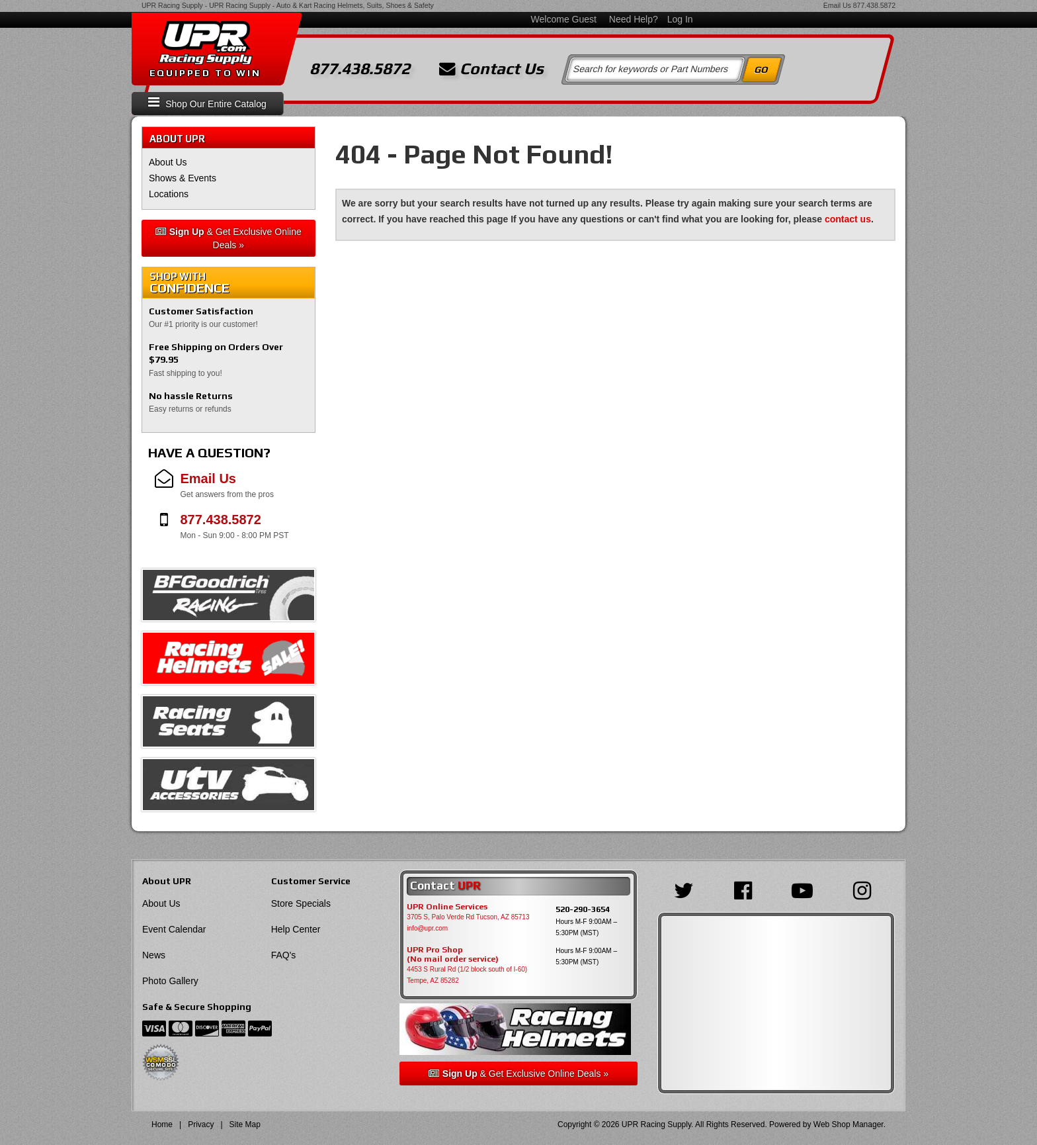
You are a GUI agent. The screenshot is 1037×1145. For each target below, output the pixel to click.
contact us (848, 219)
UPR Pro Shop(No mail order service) (453, 954)
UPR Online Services (447, 906)
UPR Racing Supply (172, 5)
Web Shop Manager (848, 1124)
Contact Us (491, 68)
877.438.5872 (874, 5)
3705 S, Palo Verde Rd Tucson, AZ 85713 (468, 917)
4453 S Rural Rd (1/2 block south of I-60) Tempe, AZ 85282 (467, 975)
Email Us (837, 5)
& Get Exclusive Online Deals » (228, 238)
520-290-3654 (583, 909)
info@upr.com (427, 928)
